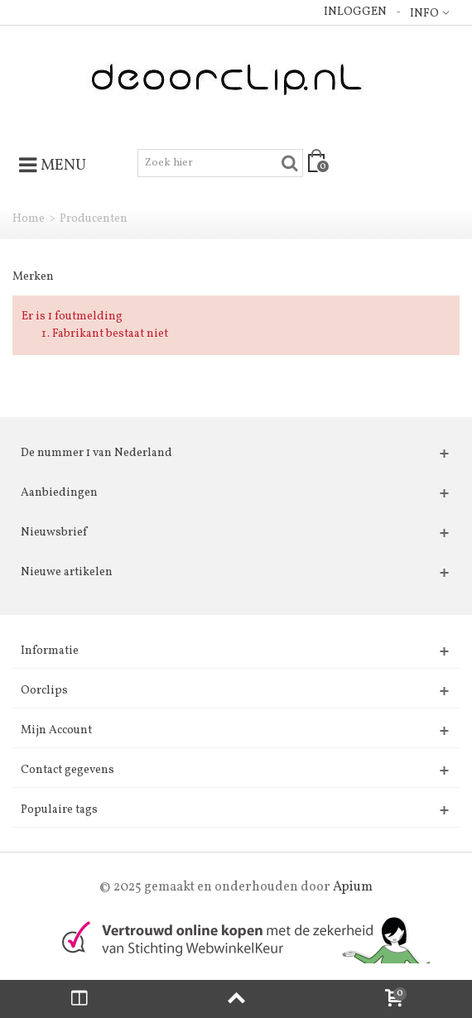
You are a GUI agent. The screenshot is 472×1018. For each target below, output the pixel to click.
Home (28, 219)
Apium (353, 887)
